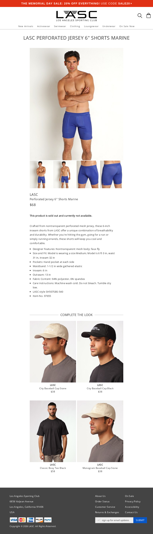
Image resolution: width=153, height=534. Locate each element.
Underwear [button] (108, 26)
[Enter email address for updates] (114, 520)
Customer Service (105, 506)
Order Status (102, 501)
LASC (34, 194)
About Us (100, 496)
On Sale (129, 496)
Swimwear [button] (60, 26)
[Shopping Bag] (148, 15)
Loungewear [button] (91, 26)
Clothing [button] (75, 26)
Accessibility (132, 506)
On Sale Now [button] (127, 26)
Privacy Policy (132, 501)
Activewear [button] (43, 26)
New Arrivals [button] (25, 26)
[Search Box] (140, 15)
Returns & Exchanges (107, 512)
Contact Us (131, 512)
